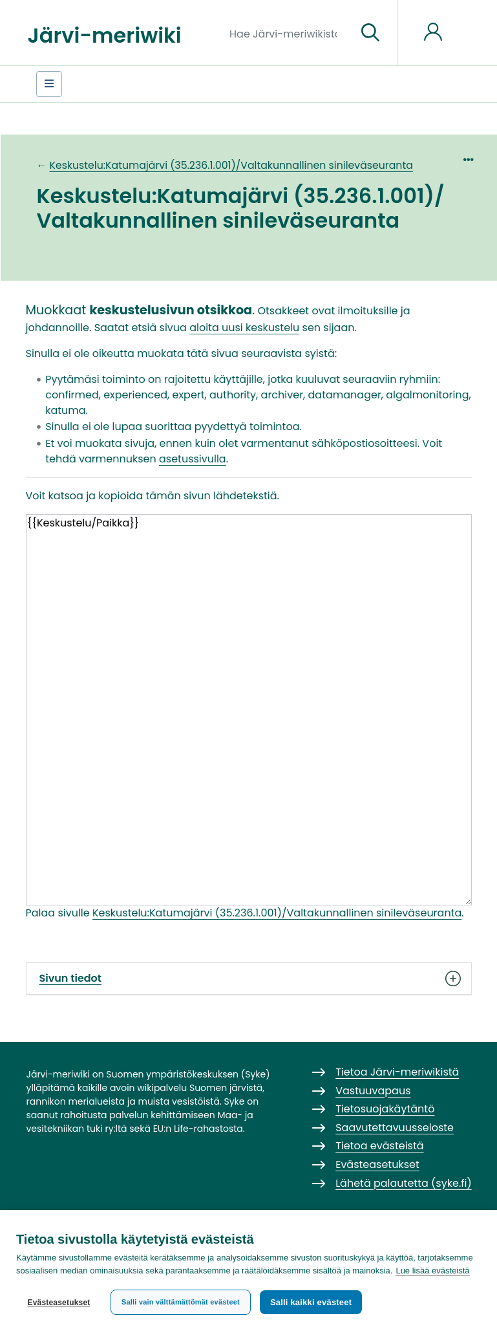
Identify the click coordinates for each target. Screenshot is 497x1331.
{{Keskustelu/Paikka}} (249, 709)
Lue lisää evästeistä (432, 1270)
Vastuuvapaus (372, 1090)
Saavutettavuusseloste (394, 1127)
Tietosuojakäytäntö (384, 1108)
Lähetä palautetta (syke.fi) (403, 1183)
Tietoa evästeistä (379, 1145)
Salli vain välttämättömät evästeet (181, 1302)
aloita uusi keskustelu (244, 327)
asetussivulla (192, 458)
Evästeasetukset (58, 1302)
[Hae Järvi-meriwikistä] (288, 33)
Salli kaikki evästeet (311, 1302)
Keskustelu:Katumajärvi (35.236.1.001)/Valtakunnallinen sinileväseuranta (230, 165)
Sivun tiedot (248, 978)
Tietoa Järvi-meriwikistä (397, 1072)
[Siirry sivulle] (370, 33)
